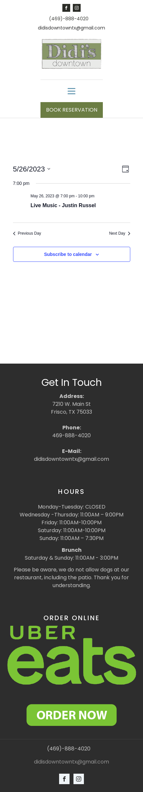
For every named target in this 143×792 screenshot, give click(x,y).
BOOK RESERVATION (71, 110)
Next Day (119, 233)
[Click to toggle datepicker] (32, 169)
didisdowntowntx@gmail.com (71, 28)
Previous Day (27, 233)
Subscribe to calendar (68, 254)
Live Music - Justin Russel (63, 205)
